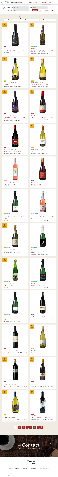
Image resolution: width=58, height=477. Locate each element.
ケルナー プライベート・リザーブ (39, 84)
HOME (9, 468)
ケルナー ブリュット (9, 285)
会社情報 (17, 468)
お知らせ (25, 468)
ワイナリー (10, 10)
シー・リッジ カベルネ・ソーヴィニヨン (41, 417)
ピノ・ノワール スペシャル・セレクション (42, 117)
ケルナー (33, 151)
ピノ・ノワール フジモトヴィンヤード (40, 184)
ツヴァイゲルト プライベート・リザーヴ (15, 151)
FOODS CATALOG (33, 2)
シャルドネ (6, 84)
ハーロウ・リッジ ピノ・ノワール (40, 316)
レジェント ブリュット (36, 285)
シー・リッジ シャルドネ (10, 417)
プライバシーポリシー (45, 468)
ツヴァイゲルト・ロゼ (9, 184)
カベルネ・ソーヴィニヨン (10, 384)
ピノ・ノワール (35, 384)
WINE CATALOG (46, 2)
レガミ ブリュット (8, 251)
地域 (31, 7)
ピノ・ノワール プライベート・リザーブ (14, 50)
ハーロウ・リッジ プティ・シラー (12, 350)
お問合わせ (33, 468)
